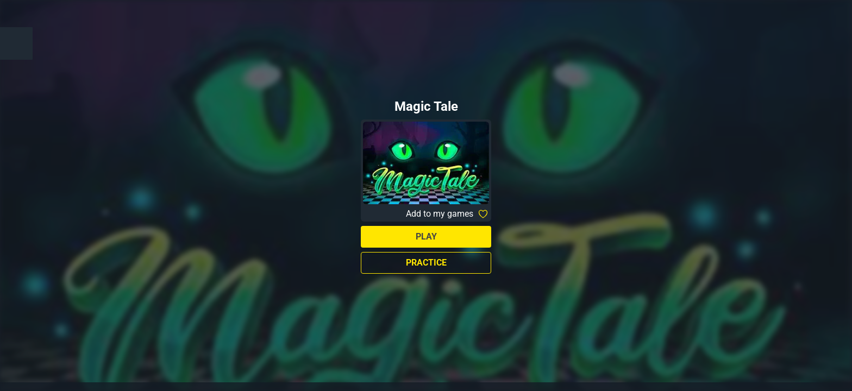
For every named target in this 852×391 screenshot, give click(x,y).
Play (426, 236)
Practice (426, 262)
